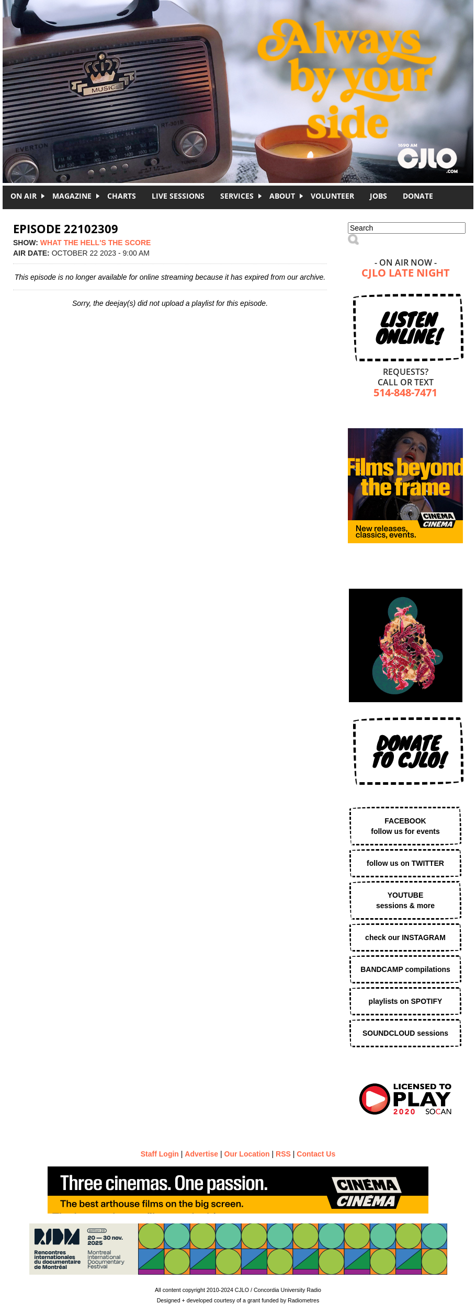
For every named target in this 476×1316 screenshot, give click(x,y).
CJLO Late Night (405, 274)
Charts (121, 196)
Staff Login (160, 1154)
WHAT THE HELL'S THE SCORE (95, 242)
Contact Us (316, 1154)
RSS (283, 1154)
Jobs (378, 196)
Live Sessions (178, 196)
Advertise (201, 1154)
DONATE (418, 196)
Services (237, 196)
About (282, 196)
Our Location (247, 1154)
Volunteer (332, 196)
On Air (23, 196)
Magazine (72, 196)
